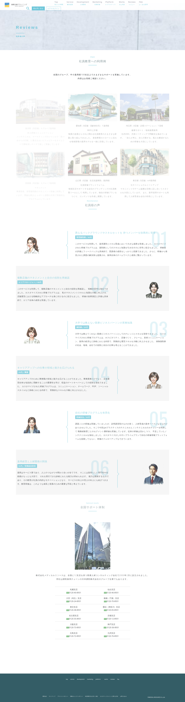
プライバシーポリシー (62, 696)
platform (98, 679)
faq (118, 679)
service (72, 679)
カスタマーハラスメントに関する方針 (109, 696)
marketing (90, 679)
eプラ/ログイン (171, 5)
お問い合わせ (123, 696)
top (67, 679)
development (81, 679)
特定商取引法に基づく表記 (91, 696)
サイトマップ (52, 696)
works (106, 679)
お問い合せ (156, 5)
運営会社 (45, 696)
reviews (112, 679)
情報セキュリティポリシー (76, 696)
